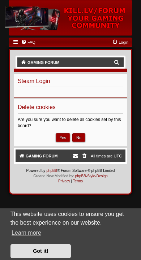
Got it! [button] (40, 251)
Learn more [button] (26, 233)
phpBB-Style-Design (91, 176)
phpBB (51, 171)
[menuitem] (28, 42)
